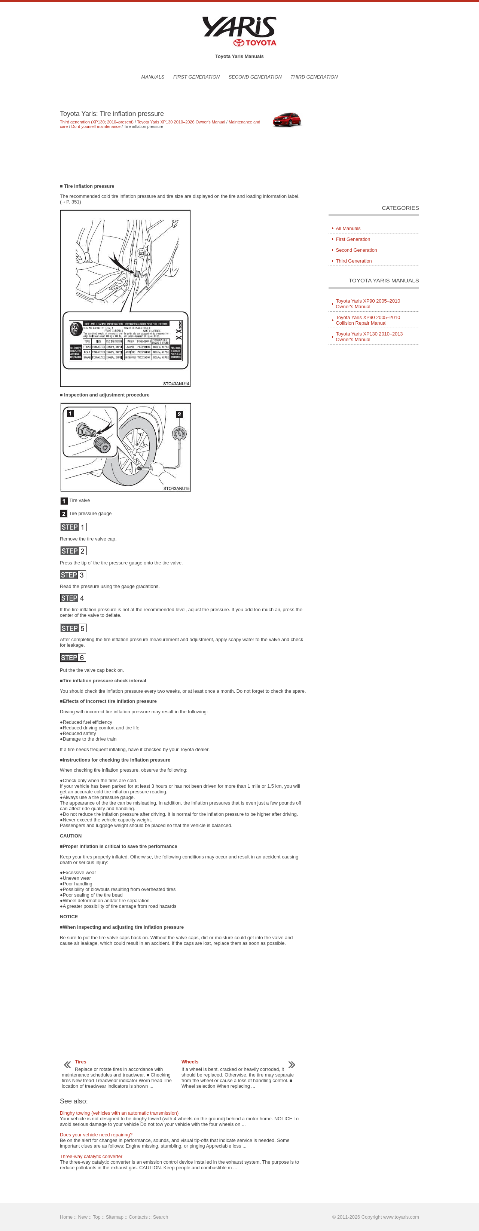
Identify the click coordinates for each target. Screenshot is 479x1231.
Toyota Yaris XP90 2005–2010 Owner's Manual (368, 303)
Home (66, 1217)
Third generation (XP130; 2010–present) (97, 122)
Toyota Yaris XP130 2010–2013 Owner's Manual (369, 336)
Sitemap (114, 1217)
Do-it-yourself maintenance (95, 126)
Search (160, 1217)
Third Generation (314, 77)
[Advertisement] (183, 156)
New (83, 1217)
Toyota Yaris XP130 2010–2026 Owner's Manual (181, 122)
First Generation (196, 77)
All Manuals (348, 228)
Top (97, 1217)
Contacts (138, 1217)
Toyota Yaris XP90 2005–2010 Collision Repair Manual (368, 320)
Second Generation (255, 77)
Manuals (152, 77)
